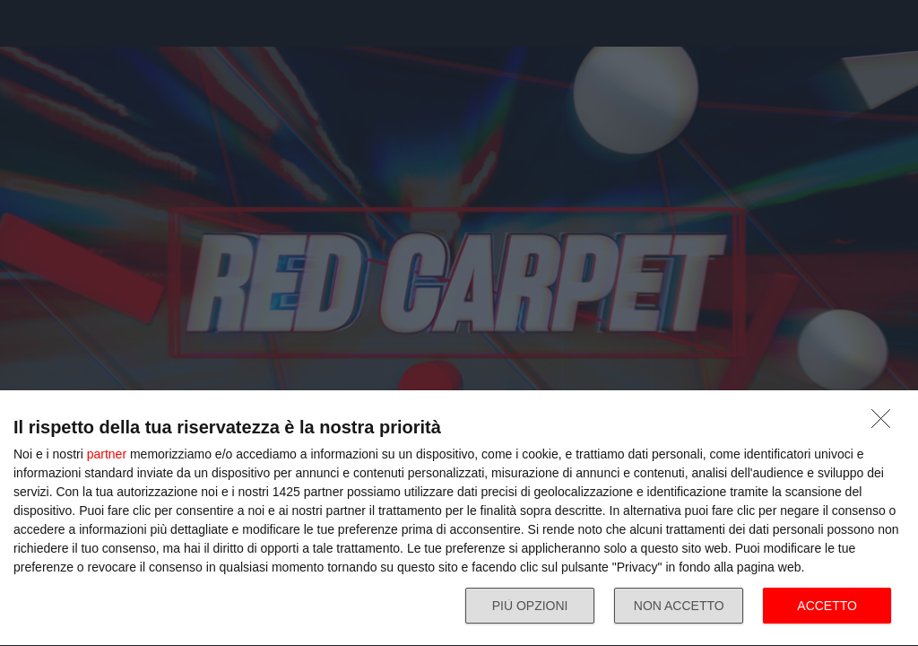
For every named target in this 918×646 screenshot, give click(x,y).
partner (106, 454)
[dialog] (459, 518)
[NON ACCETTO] (885, 423)
